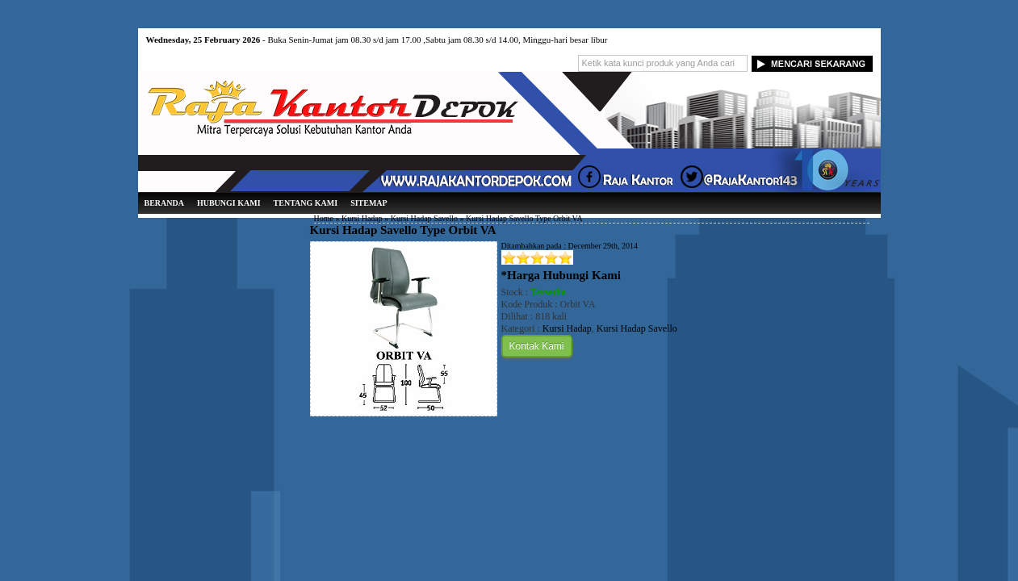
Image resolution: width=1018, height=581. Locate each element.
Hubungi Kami (229, 203)
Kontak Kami (536, 346)
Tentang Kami (306, 203)
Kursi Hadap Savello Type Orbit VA (403, 230)
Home (323, 218)
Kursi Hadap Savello (424, 218)
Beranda (164, 203)
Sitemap (369, 203)
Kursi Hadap (362, 218)
